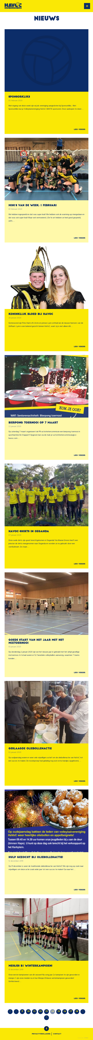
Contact (57, 1034)
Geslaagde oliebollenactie (30, 748)
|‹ (10, 1011)
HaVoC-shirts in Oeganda (28, 531)
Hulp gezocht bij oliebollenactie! (35, 857)
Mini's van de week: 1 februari (32, 205)
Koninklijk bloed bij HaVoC (30, 314)
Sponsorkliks (19, 97)
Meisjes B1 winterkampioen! (30, 966)
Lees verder (79, 129)
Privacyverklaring (41, 1034)
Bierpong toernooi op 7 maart (33, 423)
